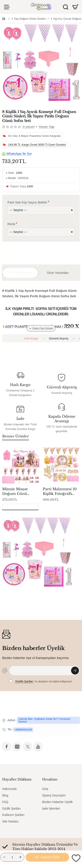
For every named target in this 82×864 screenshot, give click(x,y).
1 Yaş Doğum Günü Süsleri (29, 18)
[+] (20, 857)
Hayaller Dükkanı (16, 779)
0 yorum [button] (29, 127)
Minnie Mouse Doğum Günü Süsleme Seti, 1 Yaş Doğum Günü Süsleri (18, 491)
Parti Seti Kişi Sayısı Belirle (27, 202)
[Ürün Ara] (65, 7)
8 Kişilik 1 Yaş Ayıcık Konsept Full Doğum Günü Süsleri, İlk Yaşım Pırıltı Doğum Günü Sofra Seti (35, 594)
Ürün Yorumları (58, 273)
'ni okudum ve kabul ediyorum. (41, 681)
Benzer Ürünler (15, 436)
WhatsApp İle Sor (17, 153)
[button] (47, 857)
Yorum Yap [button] (46, 127)
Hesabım (49, 779)
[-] (4, 857)
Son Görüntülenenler (20, 506)
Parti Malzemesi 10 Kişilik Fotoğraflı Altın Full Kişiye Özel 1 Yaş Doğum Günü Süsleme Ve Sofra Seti (60, 491)
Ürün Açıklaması (20, 273)
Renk (11, 224)
